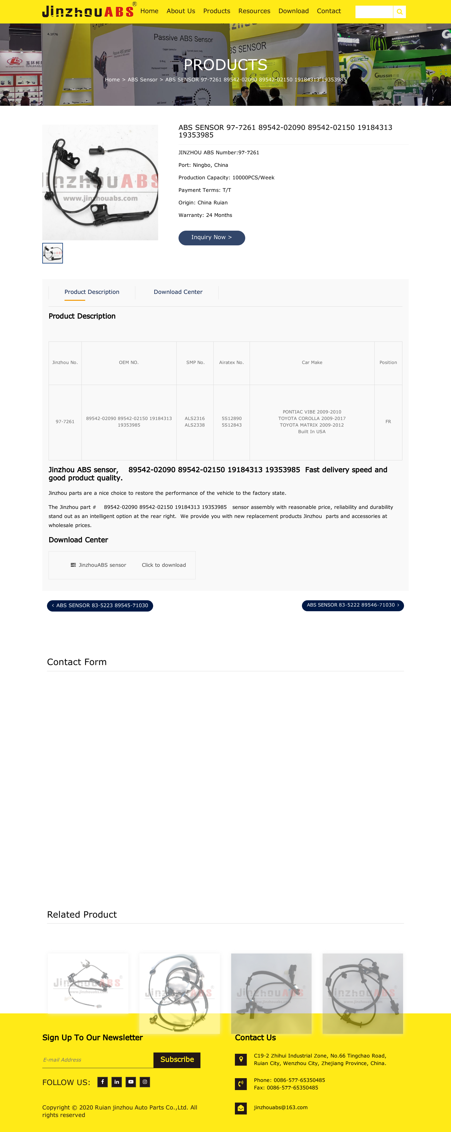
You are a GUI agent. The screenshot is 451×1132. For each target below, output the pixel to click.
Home (112, 80)
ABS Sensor (143, 80)
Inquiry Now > (211, 238)
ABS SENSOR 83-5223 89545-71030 (100, 605)
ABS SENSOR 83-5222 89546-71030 (353, 605)
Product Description (92, 292)
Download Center (178, 292)
